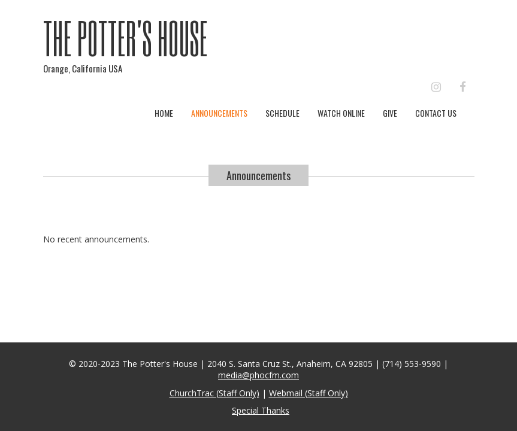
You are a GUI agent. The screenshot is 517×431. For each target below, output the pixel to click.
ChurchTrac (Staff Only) (214, 393)
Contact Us (435, 113)
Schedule (282, 113)
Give (390, 113)
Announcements (219, 113)
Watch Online (341, 113)
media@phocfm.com (258, 375)
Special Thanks (260, 410)
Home (164, 113)
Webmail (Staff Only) (308, 393)
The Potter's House (125, 37)
